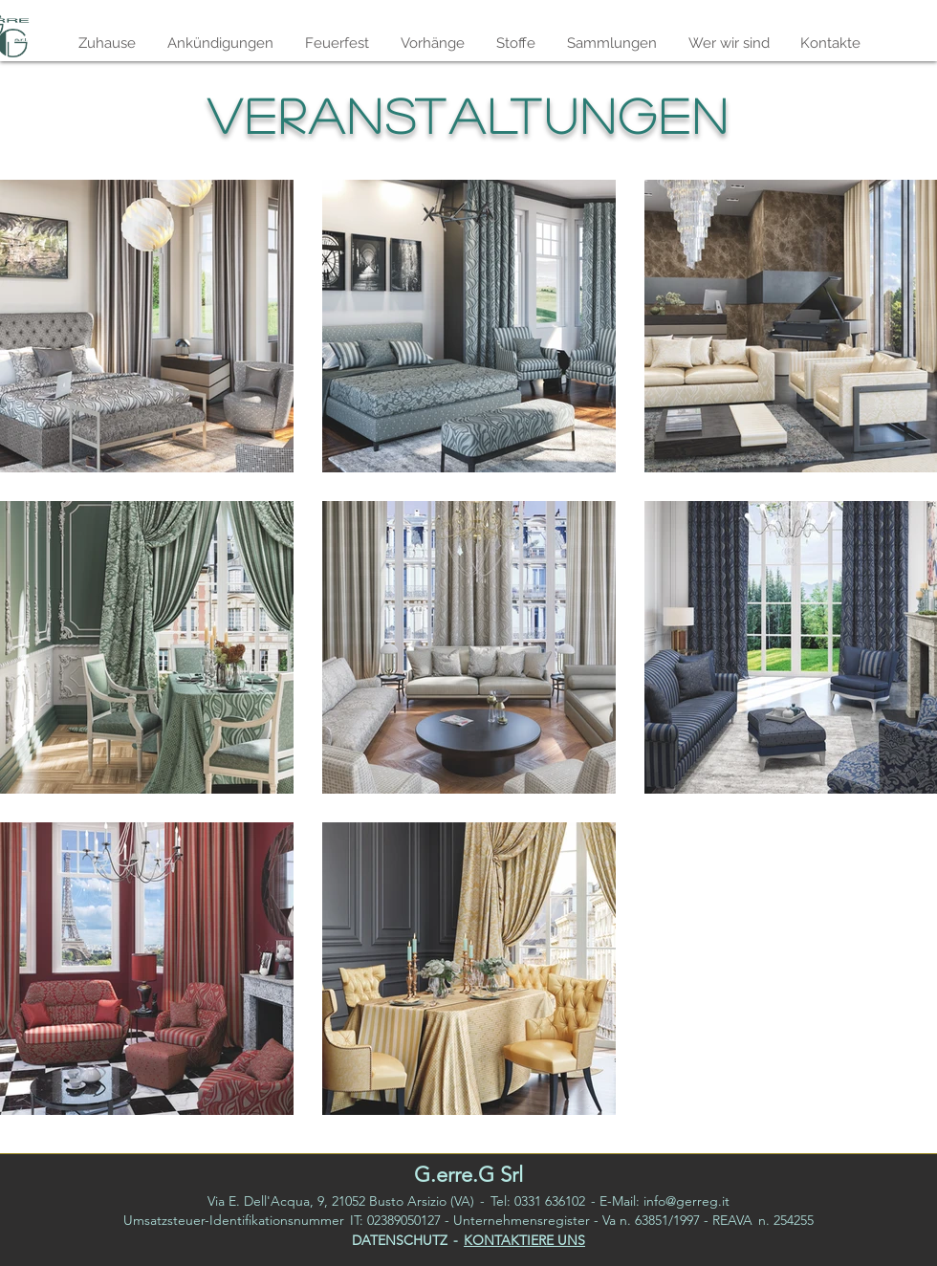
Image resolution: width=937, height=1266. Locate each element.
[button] (611, 43)
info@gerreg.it (686, 1201)
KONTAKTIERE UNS (524, 1240)
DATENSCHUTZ (399, 1240)
